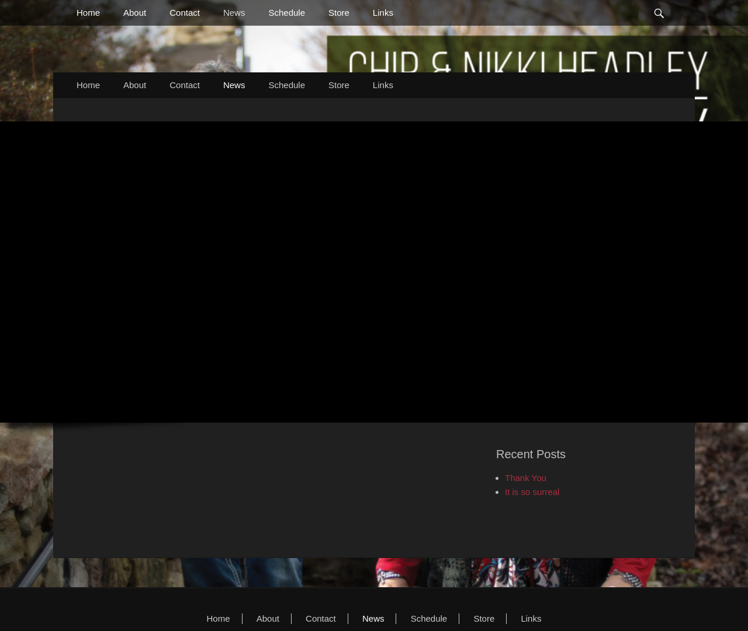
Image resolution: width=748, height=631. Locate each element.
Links (383, 13)
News (234, 13)
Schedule (286, 13)
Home (88, 13)
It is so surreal (532, 492)
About (134, 13)
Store (338, 13)
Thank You (525, 478)
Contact (184, 13)
